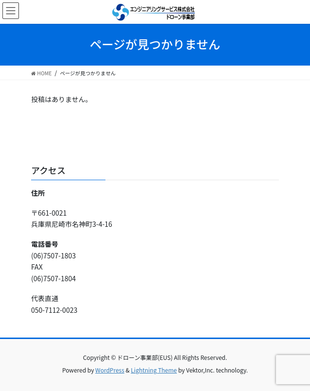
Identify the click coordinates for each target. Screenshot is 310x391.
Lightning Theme (154, 370)
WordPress (109, 370)
